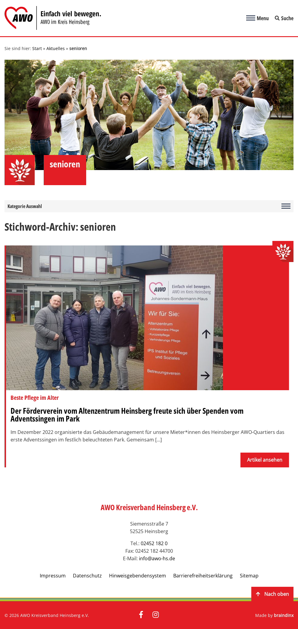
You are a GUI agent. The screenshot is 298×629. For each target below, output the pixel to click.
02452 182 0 (154, 543)
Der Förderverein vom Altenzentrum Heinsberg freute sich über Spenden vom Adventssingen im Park (127, 414)
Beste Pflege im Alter (35, 398)
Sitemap (249, 575)
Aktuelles (55, 48)
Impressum (53, 575)
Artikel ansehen (264, 460)
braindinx (283, 615)
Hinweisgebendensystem (137, 575)
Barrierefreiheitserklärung (203, 575)
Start (37, 48)
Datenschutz (87, 575)
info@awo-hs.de (157, 558)
